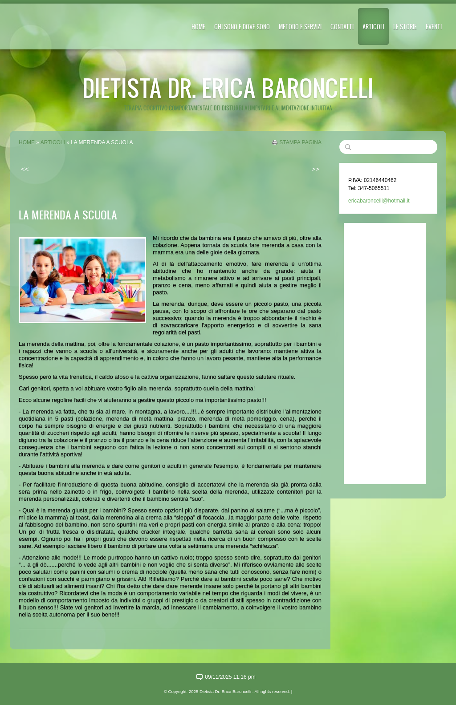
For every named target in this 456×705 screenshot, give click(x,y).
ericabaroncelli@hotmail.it (379, 201)
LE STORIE (405, 26)
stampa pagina (300, 142)
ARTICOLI (373, 26)
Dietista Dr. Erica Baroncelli (228, 87)
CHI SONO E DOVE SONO (242, 26)
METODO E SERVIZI (300, 26)
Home (198, 26)
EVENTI (434, 26)
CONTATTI (342, 26)
